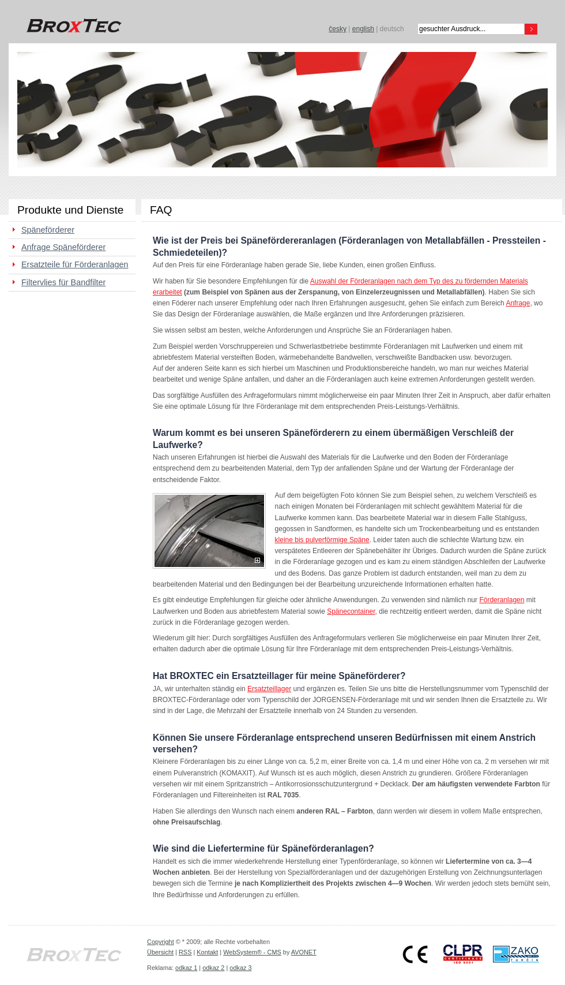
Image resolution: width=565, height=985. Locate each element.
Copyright (160, 941)
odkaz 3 (240, 967)
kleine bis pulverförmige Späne (322, 540)
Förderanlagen (501, 600)
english (363, 29)
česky (337, 29)
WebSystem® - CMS (252, 952)
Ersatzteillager (269, 689)
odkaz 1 (186, 967)
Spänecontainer (351, 611)
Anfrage (518, 303)
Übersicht (160, 952)
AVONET (304, 952)
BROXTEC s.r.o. (72, 26)
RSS (185, 952)
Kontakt (207, 952)
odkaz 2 (213, 967)
